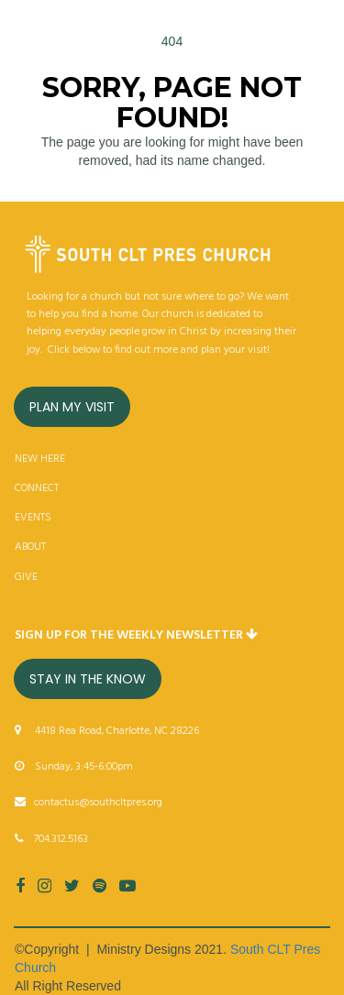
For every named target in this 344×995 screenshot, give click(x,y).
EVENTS (33, 517)
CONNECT (37, 488)
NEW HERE (40, 459)
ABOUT (30, 547)
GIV (23, 577)
